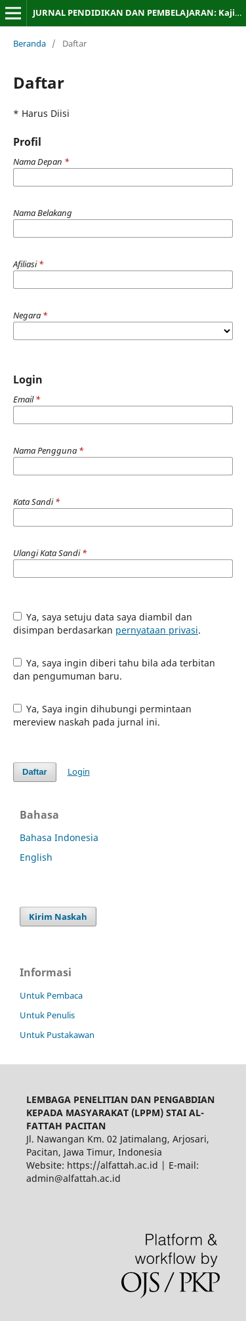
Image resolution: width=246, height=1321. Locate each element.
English (36, 857)
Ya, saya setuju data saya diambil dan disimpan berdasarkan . (107, 623)
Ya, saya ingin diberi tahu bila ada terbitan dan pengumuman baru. (114, 669)
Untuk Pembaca (51, 995)
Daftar (34, 772)
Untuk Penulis (47, 1015)
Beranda (29, 43)
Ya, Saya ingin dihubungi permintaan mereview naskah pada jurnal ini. (102, 715)
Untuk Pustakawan (57, 1035)
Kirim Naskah (58, 916)
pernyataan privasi (156, 630)
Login (79, 771)
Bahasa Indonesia (59, 837)
